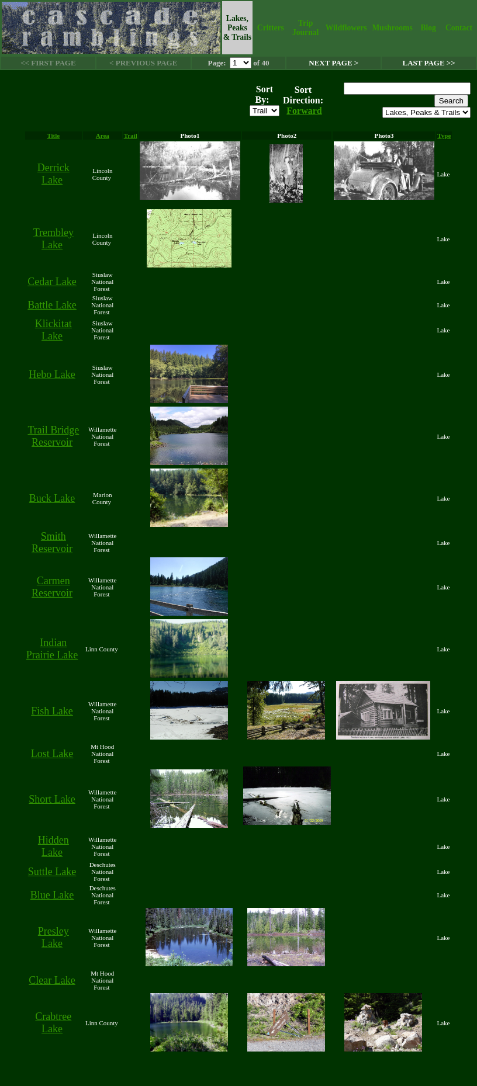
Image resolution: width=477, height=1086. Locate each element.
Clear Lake (52, 980)
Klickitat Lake (53, 330)
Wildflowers (346, 27)
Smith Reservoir (52, 542)
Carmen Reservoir (52, 587)
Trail (130, 135)
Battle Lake (51, 305)
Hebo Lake (52, 374)
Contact (458, 27)
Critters (270, 27)
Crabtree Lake (53, 1023)
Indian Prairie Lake (52, 649)
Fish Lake (52, 711)
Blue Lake (52, 895)
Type (444, 135)
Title (53, 135)
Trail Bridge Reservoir (53, 436)
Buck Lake (52, 498)
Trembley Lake (53, 239)
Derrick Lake (53, 174)
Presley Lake (53, 937)
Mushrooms (392, 27)
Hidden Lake (53, 846)
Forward (304, 111)
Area (102, 135)
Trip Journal (305, 28)
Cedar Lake (51, 281)
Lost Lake (52, 753)
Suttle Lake (52, 871)
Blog (427, 27)
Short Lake (52, 799)
